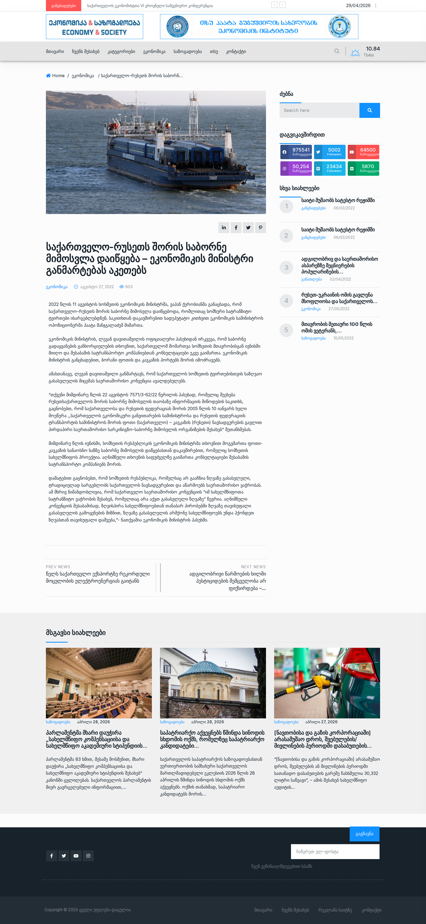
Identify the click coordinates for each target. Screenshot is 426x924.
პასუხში (199, 520)
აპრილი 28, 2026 (93, 721)
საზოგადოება (188, 51)
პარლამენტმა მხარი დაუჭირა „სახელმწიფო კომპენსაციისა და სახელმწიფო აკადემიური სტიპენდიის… (96, 739)
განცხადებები (313, 208)
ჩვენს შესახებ (85, 51)
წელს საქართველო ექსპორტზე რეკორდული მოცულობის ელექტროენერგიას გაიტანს (99, 573)
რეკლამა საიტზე (335, 910)
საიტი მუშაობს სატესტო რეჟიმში (338, 200)
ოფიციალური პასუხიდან (171, 339)
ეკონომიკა (154, 51)
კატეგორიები (121, 51)
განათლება (311, 279)
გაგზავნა (365, 833)
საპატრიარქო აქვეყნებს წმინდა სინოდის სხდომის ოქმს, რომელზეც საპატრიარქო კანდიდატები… (212, 739)
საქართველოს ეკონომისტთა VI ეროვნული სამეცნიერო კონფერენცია (150, 5)
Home (58, 75)
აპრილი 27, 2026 (321, 721)
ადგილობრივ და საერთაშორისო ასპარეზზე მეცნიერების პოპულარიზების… (339, 265)
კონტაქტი (236, 51)
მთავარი (55, 51)
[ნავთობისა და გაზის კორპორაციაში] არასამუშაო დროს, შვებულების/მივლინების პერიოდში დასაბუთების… (323, 739)
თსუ (214, 51)
